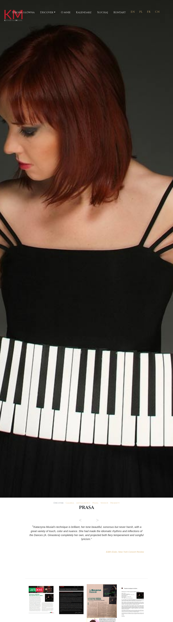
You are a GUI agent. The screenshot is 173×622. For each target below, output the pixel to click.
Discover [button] (46, 12)
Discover (58, 503)
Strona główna (23, 12)
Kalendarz (84, 12)
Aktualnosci (83, 503)
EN (133, 12)
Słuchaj (102, 12)
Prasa (95, 503)
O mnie (66, 12)
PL (141, 12)
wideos (104, 503)
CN (157, 12)
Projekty (115, 503)
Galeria (70, 503)
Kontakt (120, 12)
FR (149, 12)
